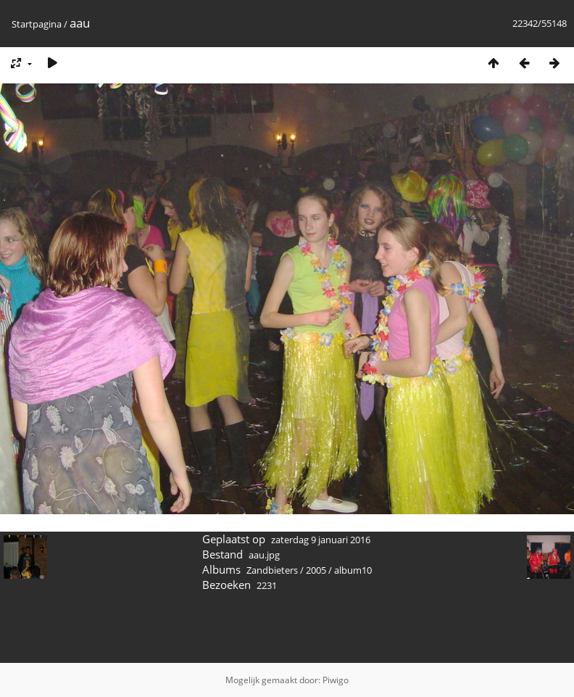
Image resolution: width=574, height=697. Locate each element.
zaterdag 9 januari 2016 (320, 539)
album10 (353, 570)
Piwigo (336, 680)
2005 (316, 570)
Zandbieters (272, 570)
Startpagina (37, 23)
